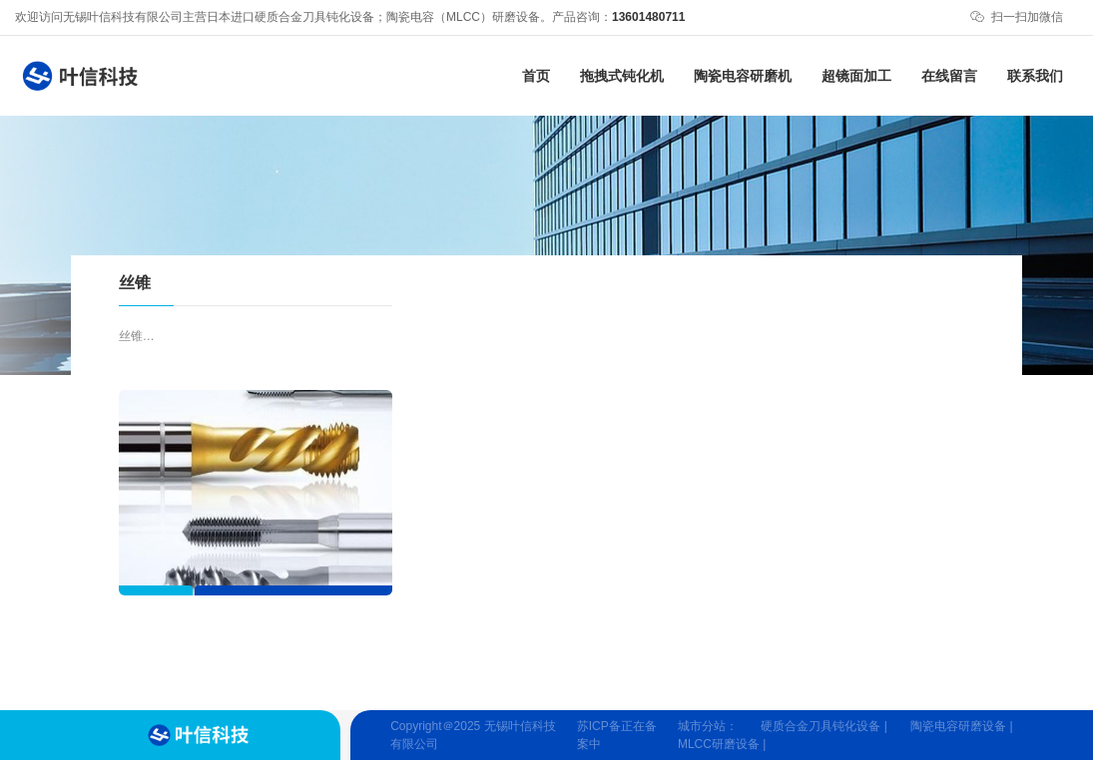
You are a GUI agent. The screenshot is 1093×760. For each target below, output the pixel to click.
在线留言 (949, 76)
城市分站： (708, 726)
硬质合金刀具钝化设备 (820, 726)
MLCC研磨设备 (719, 744)
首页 (536, 76)
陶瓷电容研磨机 (743, 76)
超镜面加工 (856, 76)
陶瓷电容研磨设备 (958, 726)
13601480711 (648, 17)
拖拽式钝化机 (622, 76)
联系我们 (1035, 76)
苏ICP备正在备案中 (617, 735)
